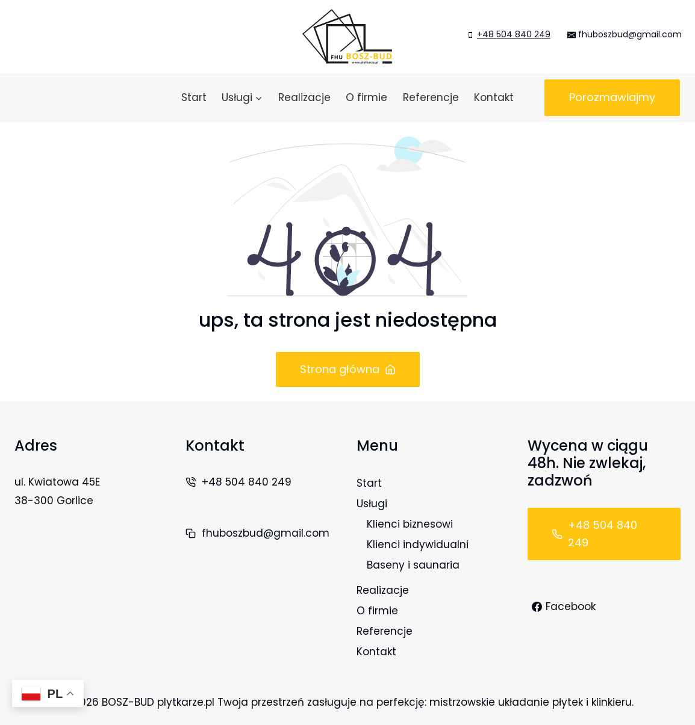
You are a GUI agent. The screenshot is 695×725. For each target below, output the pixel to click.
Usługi (372, 503)
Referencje (431, 97)
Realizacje (304, 97)
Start (194, 97)
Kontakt (494, 97)
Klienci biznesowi (410, 524)
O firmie (366, 97)
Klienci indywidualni (418, 544)
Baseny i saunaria (413, 565)
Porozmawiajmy (612, 97)
